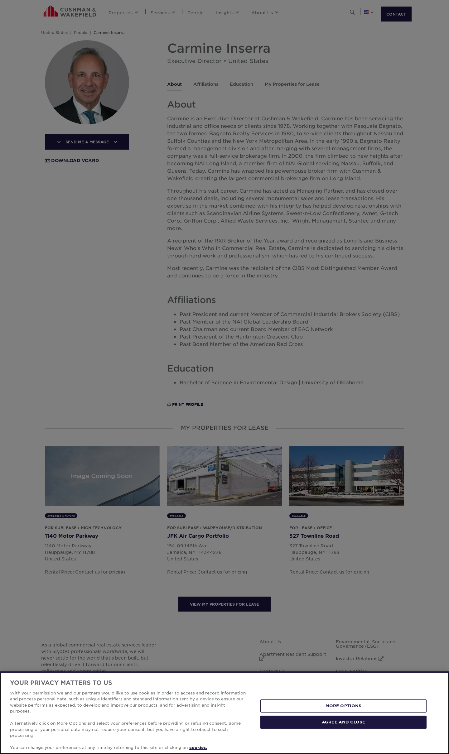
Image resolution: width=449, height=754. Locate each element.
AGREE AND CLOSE (343, 721)
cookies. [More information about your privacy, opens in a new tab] (198, 747)
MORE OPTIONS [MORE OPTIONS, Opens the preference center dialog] (344, 705)
